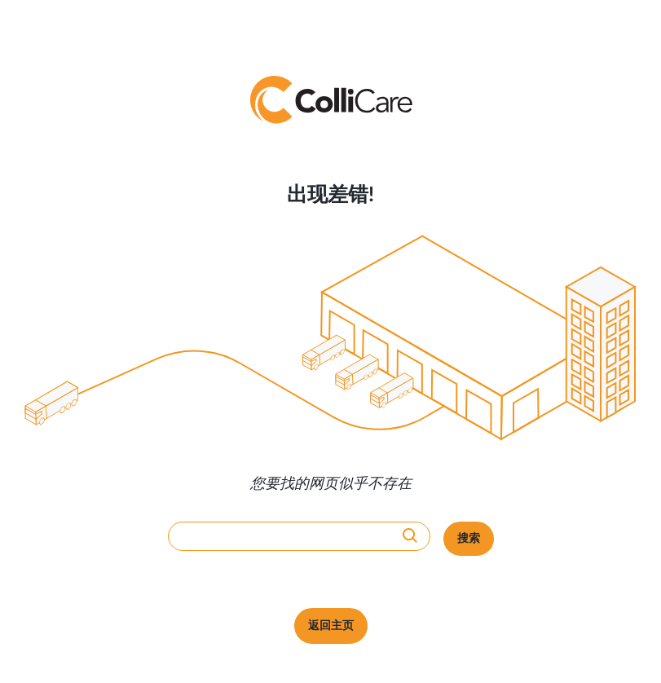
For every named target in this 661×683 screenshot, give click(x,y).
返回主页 (331, 626)
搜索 (468, 537)
